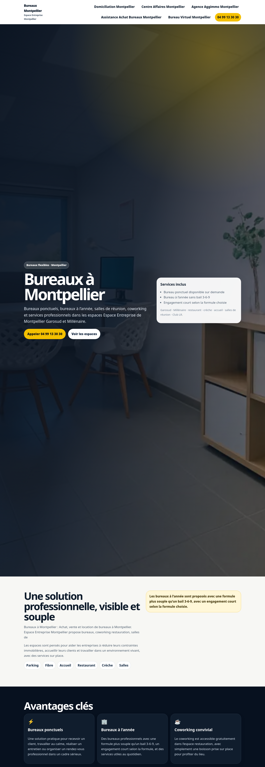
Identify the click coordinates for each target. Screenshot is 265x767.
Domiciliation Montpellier (114, 7)
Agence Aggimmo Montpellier (215, 7)
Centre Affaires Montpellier (163, 7)
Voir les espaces (84, 334)
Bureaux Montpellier (34, 12)
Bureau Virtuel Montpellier (189, 17)
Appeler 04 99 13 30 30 (44, 334)
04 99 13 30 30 (228, 17)
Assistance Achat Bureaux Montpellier (131, 17)
